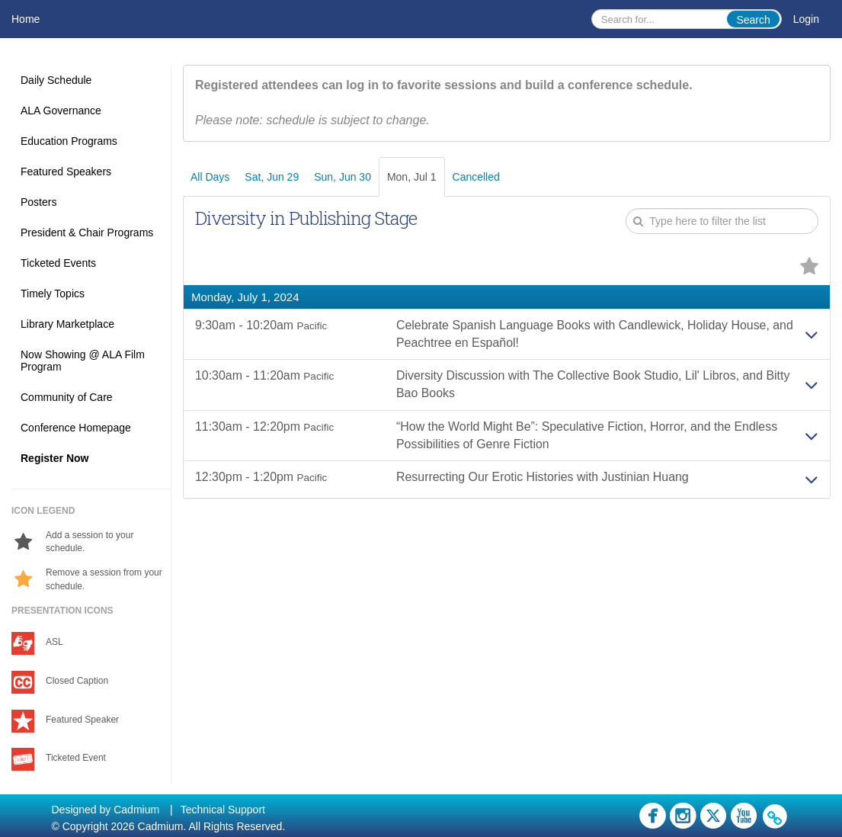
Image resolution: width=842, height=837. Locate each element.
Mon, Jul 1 (412, 177)
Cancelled (476, 177)
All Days (209, 177)
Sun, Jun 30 (342, 177)
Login (806, 19)
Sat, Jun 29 (272, 177)
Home (25, 19)
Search (753, 20)
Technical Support (223, 809)
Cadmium (136, 809)
